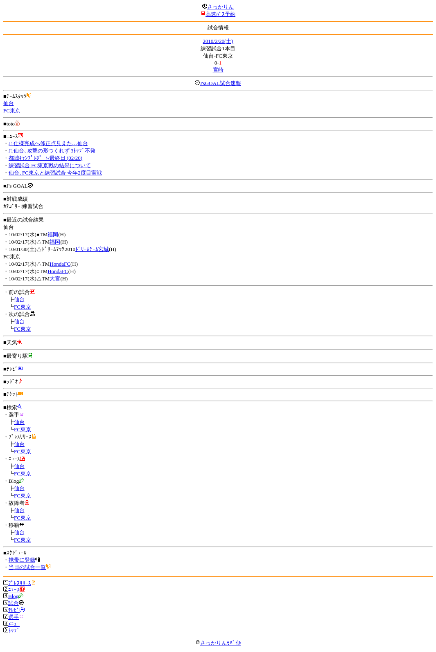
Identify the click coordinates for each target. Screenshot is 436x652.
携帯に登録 (22, 560)
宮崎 (218, 70)
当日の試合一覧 (27, 567)
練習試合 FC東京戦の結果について (50, 165)
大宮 (55, 279)
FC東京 (11, 111)
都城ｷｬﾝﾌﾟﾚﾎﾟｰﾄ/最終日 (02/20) (45, 158)
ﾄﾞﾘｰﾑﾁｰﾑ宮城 (92, 249)
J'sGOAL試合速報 (220, 83)
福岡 (52, 234)
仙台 (8, 103)
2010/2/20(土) (218, 41)
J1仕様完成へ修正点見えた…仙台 (48, 143)
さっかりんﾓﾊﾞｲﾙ (218, 643)
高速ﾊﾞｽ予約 (220, 14)
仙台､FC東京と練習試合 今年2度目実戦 (55, 173)
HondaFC (60, 264)
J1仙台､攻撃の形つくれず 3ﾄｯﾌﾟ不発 (52, 151)
